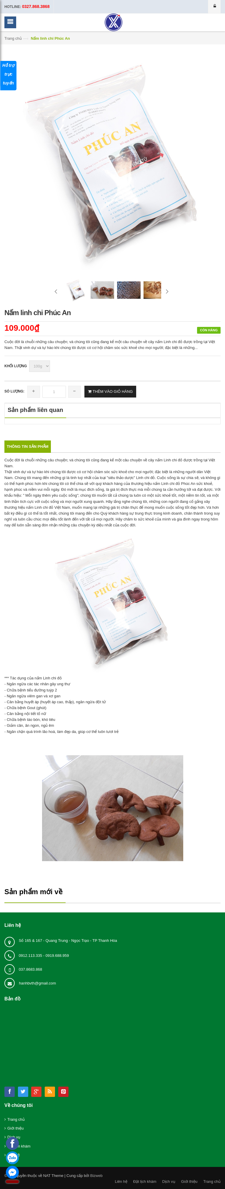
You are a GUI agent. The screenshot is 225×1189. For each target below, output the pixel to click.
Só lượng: (14, 391)
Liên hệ (121, 1181)
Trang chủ (13, 38)
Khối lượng (15, 366)
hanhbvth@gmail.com (37, 983)
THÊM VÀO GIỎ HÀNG (112, 391)
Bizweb (96, 1175)
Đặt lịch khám (144, 1181)
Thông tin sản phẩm (28, 446)
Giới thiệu (15, 1128)
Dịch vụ (168, 1181)
